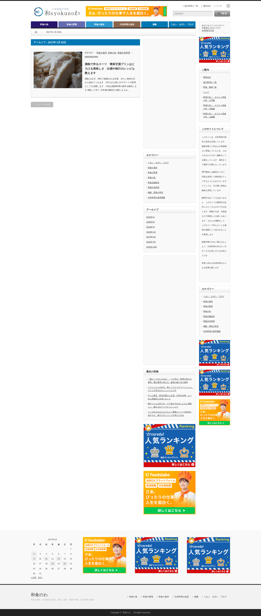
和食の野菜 (72, 24)
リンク (219, 6)
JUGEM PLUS (208, 30)
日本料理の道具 (127, 24)
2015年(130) (151, 247)
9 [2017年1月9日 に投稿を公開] (34, 559)
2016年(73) (151, 242)
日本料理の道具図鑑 (156, 197)
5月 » (40, 577)
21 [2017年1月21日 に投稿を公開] (65, 564)
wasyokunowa (91, 56)
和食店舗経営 (153, 183)
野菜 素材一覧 (210, 87)
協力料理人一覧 (191, 6)
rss (228, 6)
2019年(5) (150, 227)
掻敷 (155, 24)
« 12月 (33, 577)
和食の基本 (99, 24)
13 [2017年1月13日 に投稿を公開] (59, 559)
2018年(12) (151, 232)
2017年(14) (151, 237)
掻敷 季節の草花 (155, 192)
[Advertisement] (172, 94)
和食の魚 (44, 24)
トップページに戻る (42, 104)
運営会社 (207, 6)
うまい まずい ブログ (182, 24)
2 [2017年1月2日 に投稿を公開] (34, 554)
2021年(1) (150, 217)
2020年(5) (150, 222)
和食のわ (41, 594)
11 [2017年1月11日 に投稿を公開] (46, 559)
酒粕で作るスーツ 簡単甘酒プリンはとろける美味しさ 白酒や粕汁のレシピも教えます (110, 68)
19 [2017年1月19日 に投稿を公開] (52, 564)
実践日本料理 (124, 53)
